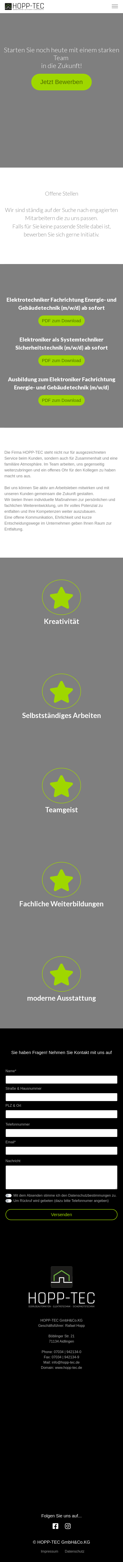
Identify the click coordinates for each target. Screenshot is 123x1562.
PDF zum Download (61, 320)
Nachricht (13, 1161)
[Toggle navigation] (114, 6)
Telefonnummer (18, 1124)
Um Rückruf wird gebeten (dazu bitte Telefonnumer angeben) (61, 1201)
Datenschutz (74, 1551)
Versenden (61, 1214)
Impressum (49, 1551)
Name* (11, 1071)
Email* (10, 1142)
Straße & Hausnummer (24, 1088)
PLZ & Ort (13, 1105)
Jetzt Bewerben (61, 82)
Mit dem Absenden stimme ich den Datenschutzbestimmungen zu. (65, 1195)
